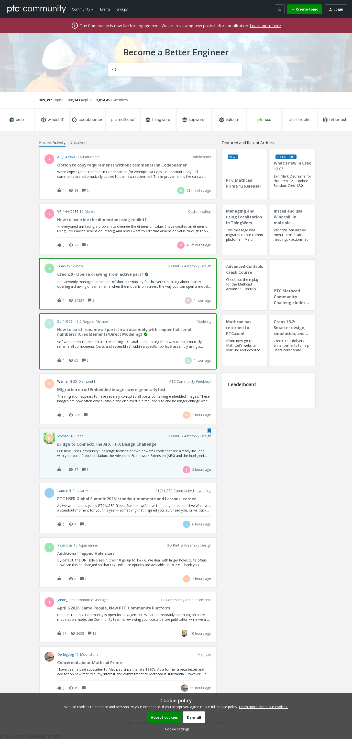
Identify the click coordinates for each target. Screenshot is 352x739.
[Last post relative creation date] (199, 190)
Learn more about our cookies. (263, 706)
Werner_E (64, 381)
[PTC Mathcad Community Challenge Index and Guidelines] (293, 285)
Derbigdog (65, 654)
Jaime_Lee (65, 600)
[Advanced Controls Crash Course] (245, 285)
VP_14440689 (67, 211)
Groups (122, 9)
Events (105, 9)
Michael (63, 436)
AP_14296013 (68, 157)
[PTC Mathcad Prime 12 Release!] (245, 174)
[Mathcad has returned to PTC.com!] (245, 340)
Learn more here (265, 25)
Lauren (62, 490)
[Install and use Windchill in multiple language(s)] (293, 229)
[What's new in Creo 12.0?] (293, 174)
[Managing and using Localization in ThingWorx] (245, 229)
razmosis (65, 545)
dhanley (63, 266)
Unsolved (78, 142)
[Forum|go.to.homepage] (36, 9)
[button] (176, 729)
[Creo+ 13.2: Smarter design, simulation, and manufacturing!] (293, 340)
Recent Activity (52, 142)
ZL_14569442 (67, 321)
